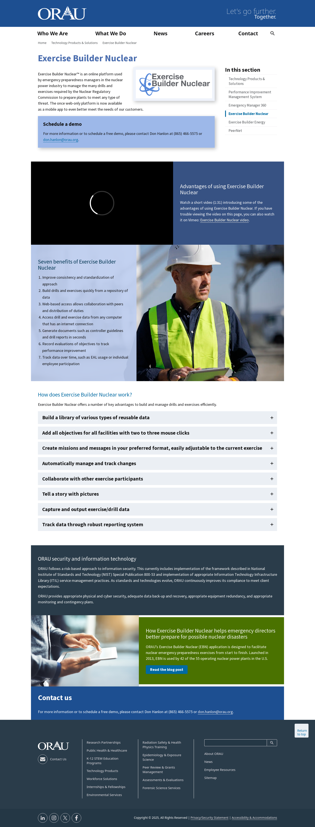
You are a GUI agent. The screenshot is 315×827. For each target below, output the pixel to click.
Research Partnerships (104, 742)
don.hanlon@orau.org (60, 139)
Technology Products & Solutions (247, 81)
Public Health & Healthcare (107, 750)
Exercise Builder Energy (247, 122)
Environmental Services (104, 795)
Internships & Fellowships (106, 787)
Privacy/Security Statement (209, 818)
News (208, 761)
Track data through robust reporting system (92, 524)
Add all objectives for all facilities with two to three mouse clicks (115, 433)
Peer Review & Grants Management (159, 769)
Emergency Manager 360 (247, 105)
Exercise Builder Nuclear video (224, 219)
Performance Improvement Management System (250, 94)
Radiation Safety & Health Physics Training (162, 744)
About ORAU (213, 753)
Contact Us (58, 759)
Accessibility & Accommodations (254, 818)
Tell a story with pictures (70, 494)
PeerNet (235, 130)
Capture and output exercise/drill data (85, 509)
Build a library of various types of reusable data (95, 417)
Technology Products (102, 771)
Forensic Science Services (161, 788)
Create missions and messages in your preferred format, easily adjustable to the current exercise (152, 448)
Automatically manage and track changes (89, 463)
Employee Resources (219, 769)
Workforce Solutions (102, 779)
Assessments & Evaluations (163, 780)
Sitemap (210, 777)
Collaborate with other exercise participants (92, 479)
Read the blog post (166, 669)
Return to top (302, 732)
